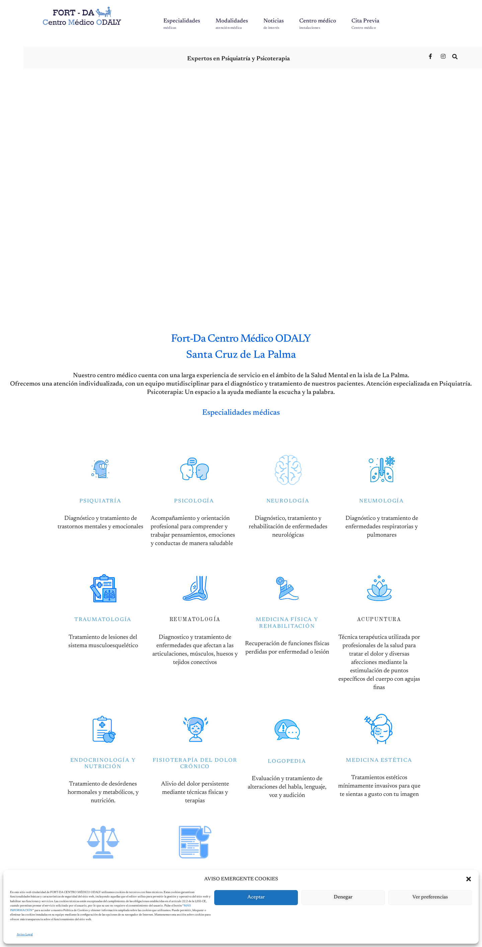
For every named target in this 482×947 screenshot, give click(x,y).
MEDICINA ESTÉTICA (379, 758)
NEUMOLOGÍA (381, 499)
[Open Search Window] (456, 56)
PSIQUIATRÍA (100, 499)
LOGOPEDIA (287, 759)
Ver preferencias (430, 897)
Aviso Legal (25, 934)
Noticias (273, 24)
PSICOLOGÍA (194, 499)
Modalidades (232, 24)
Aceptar (256, 897)
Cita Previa (365, 24)
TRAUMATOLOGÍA (103, 617)
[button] (468, 879)
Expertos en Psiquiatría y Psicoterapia (238, 59)
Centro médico (317, 24)
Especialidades (181, 24)
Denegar (343, 897)
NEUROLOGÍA (288, 499)
